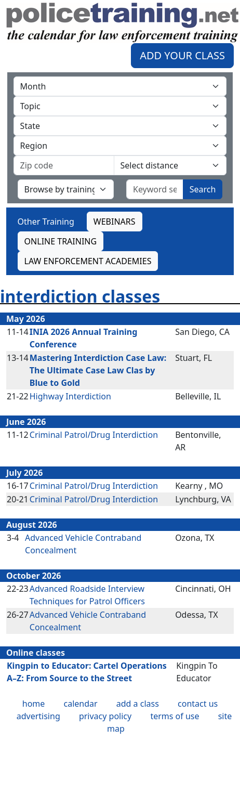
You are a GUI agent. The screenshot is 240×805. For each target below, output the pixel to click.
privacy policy (105, 716)
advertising (38, 716)
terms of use (174, 716)
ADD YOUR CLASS (182, 55)
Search (203, 189)
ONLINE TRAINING (60, 241)
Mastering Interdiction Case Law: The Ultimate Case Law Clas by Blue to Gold (98, 370)
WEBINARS (115, 221)
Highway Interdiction (70, 396)
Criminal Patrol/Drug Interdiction (94, 434)
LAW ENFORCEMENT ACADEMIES (88, 261)
